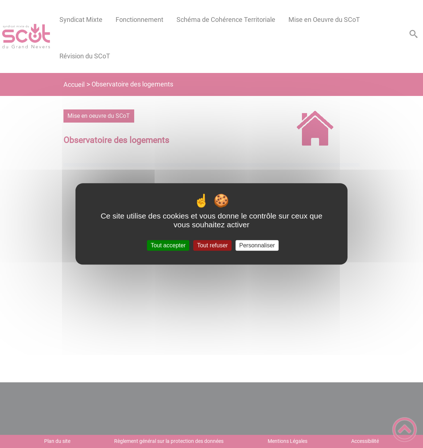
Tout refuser (212, 245)
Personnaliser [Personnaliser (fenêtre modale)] (257, 245)
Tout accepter (168, 245)
